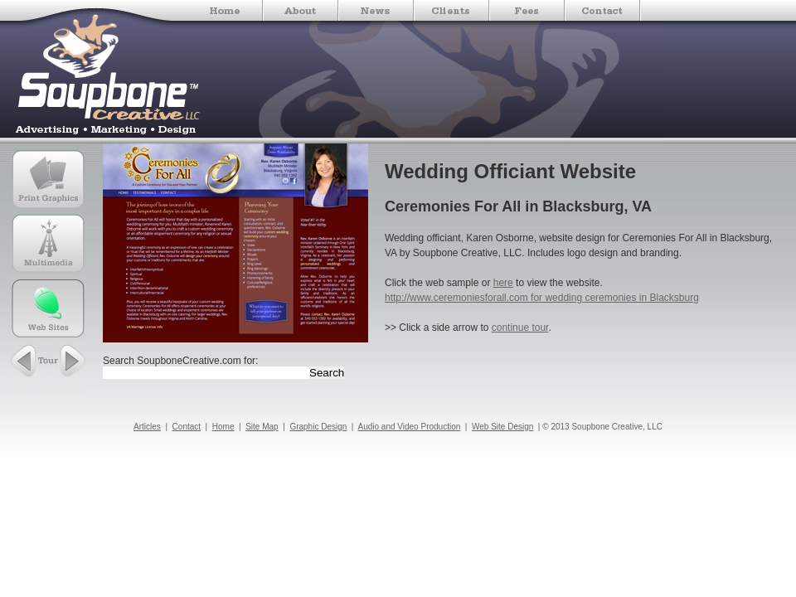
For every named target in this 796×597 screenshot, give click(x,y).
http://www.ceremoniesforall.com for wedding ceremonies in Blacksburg (542, 297)
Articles (147, 426)
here (503, 283)
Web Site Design (502, 426)
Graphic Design (318, 426)
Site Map (261, 426)
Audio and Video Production (408, 426)
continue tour (520, 327)
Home (223, 426)
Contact (186, 426)
